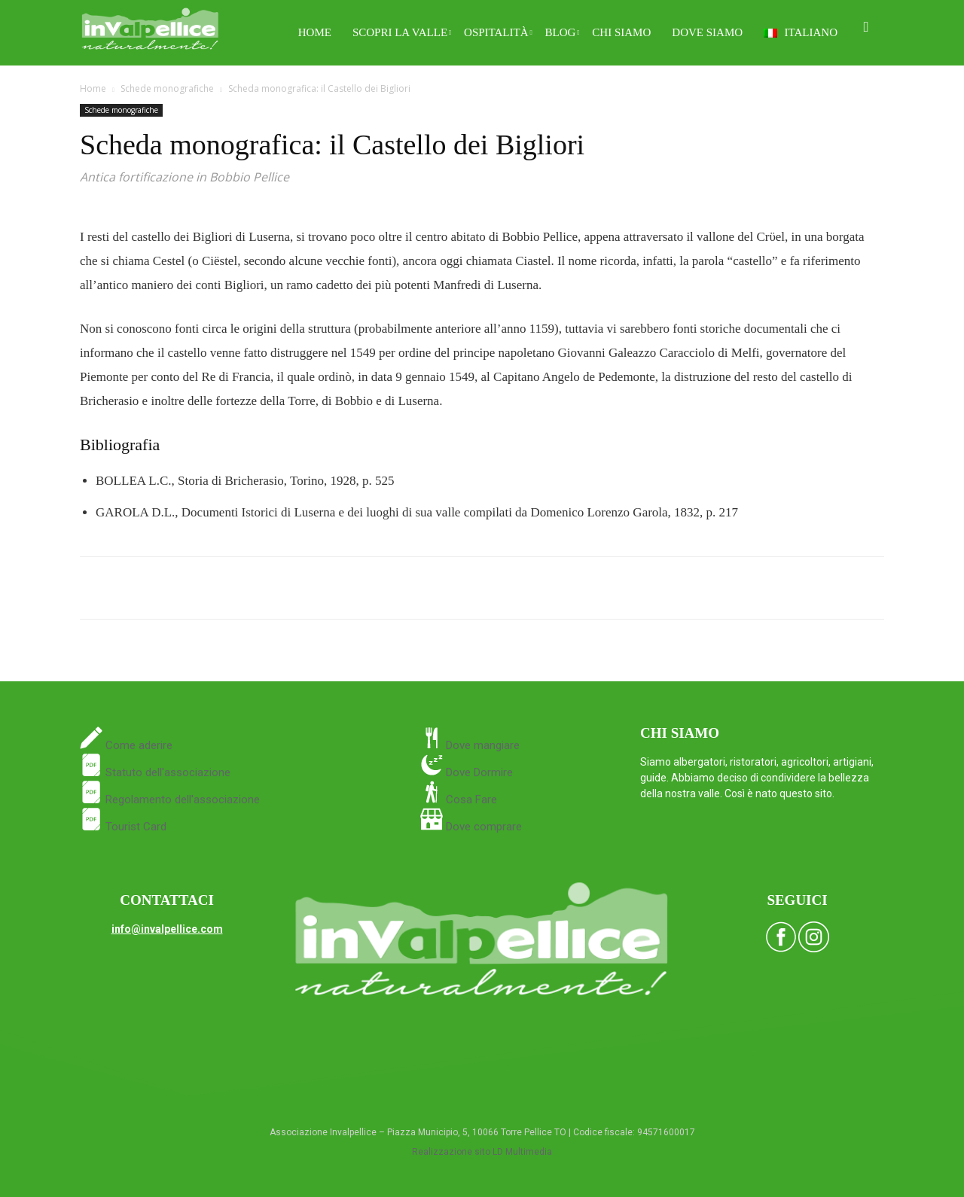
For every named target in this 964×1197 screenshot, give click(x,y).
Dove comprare (484, 826)
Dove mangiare (481, 745)
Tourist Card (123, 826)
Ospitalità (498, 32)
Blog (562, 32)
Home (314, 32)
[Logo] (150, 27)
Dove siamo (707, 32)
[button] (866, 27)
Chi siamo (621, 32)
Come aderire (137, 745)
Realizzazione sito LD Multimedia (482, 1152)
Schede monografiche (167, 88)
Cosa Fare (470, 799)
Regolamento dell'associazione (170, 799)
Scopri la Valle (401, 32)
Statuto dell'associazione (155, 772)
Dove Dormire (478, 772)
